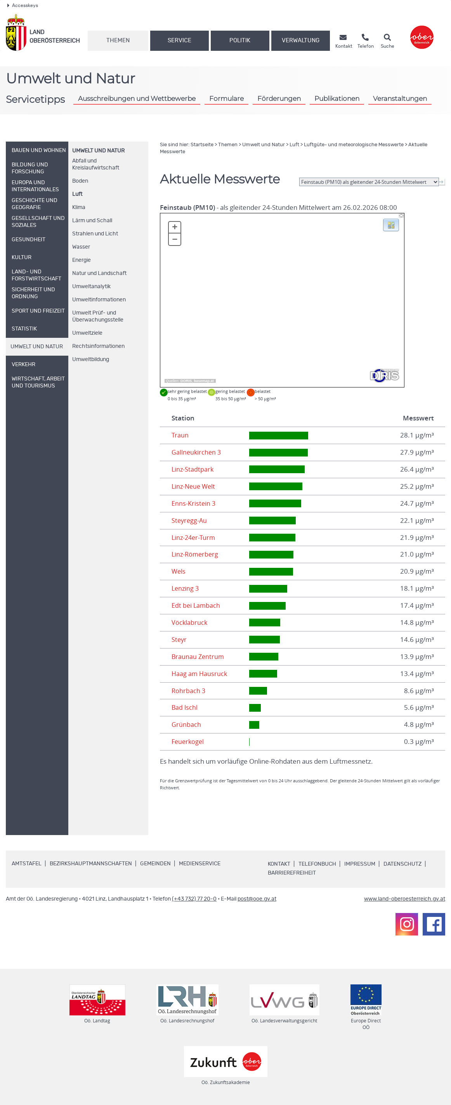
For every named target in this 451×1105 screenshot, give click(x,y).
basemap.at (203, 381)
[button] (391, 224)
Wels (179, 571)
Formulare (226, 98)
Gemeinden (155, 863)
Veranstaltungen (400, 98)
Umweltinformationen (99, 300)
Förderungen (279, 98)
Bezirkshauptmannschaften (91, 863)
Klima (78, 207)
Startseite (202, 144)
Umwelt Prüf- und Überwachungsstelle (97, 316)
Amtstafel (27, 863)
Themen (118, 40)
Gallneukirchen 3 (197, 452)
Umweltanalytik (91, 286)
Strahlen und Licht (95, 234)
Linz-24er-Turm (194, 537)
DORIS (186, 381)
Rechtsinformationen (98, 346)
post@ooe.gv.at (257, 899)
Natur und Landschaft (99, 273)
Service (179, 40)
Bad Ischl (185, 707)
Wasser (81, 247)
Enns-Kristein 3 (194, 503)
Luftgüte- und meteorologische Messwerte (354, 144)
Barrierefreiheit (292, 873)
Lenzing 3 (186, 588)
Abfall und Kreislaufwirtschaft (95, 164)
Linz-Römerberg (196, 554)
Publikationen (336, 98)
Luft (77, 194)
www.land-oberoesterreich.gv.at (404, 899)
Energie (81, 260)
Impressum (359, 864)
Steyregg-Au (190, 520)
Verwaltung (300, 40)
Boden (80, 181)
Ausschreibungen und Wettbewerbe (137, 98)
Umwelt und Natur (98, 151)
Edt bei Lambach (196, 605)
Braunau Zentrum (199, 656)
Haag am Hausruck (200, 673)
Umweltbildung (90, 359)
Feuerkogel (189, 741)
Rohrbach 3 (189, 691)
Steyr (179, 639)
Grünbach (186, 724)
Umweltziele (87, 333)
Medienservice (199, 863)
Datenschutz (402, 864)
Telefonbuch (317, 864)
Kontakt (279, 864)
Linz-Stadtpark (193, 469)
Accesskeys (22, 5)
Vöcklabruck (190, 622)
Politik (239, 40)
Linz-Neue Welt (195, 486)
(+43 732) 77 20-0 (194, 899)
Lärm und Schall (92, 220)
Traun (180, 435)
